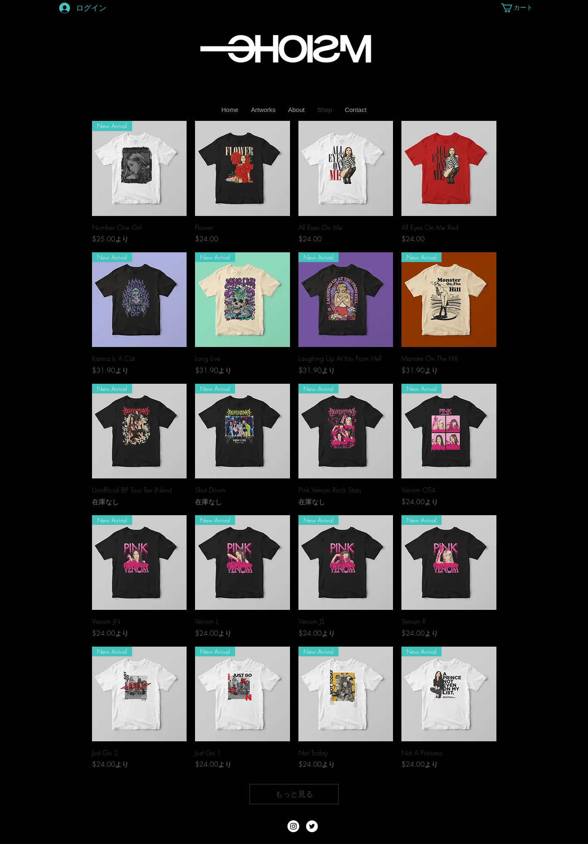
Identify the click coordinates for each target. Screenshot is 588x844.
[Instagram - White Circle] (293, 826)
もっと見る (294, 794)
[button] (517, 7)
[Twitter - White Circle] (312, 826)
